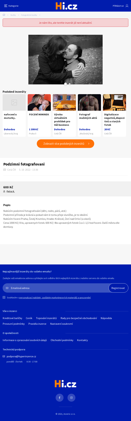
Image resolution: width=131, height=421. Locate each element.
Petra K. (11, 191)
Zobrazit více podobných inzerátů (63, 143)
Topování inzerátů (46, 318)
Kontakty (82, 340)
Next (69, 84)
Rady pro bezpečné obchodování (79, 318)
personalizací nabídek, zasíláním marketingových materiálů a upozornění (55, 297)
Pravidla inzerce (37, 323)
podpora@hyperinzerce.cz (21, 356)
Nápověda (106, 318)
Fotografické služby (29, 15)
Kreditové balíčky (12, 318)
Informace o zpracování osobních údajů (25, 340)
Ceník (29, 318)
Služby (13, 15)
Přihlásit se (118, 5)
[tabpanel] (65, 59)
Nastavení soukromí (61, 323)
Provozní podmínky (14, 323)
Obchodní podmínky (62, 340)
